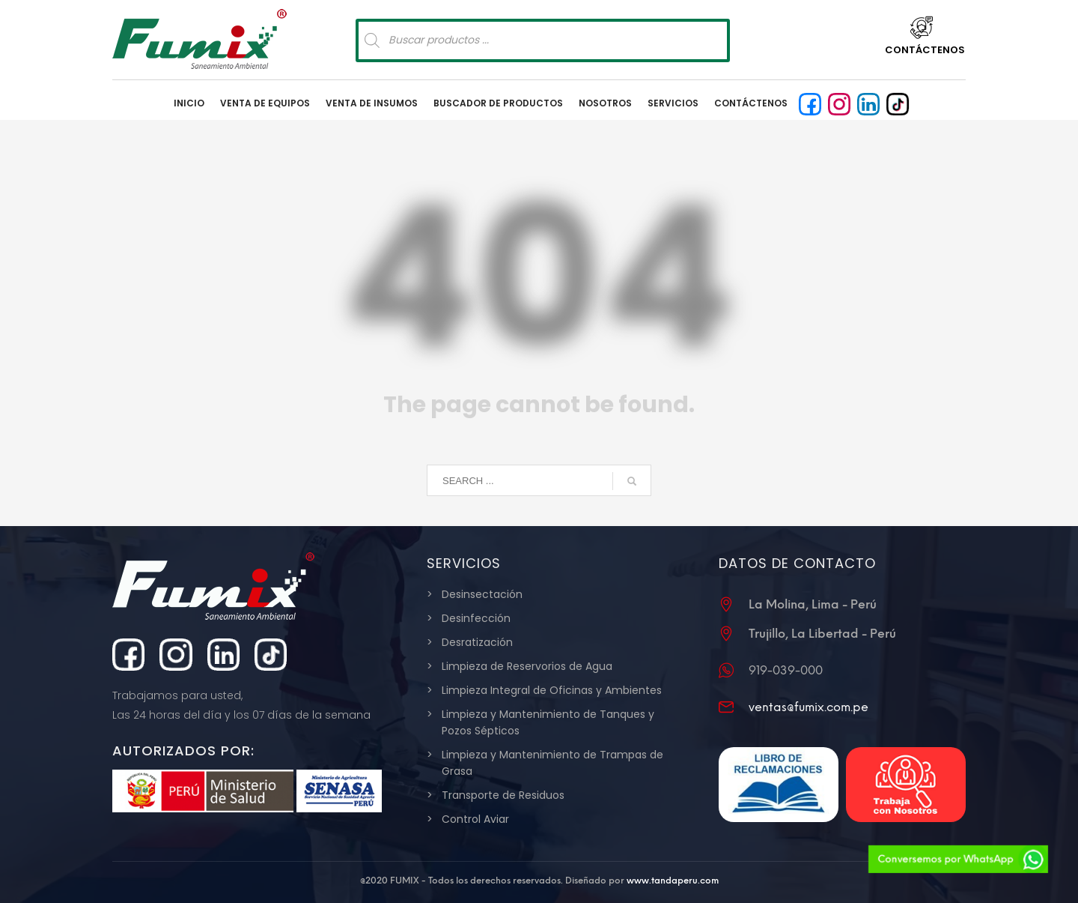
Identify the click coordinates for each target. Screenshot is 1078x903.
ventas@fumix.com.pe (808, 707)
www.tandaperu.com (673, 880)
